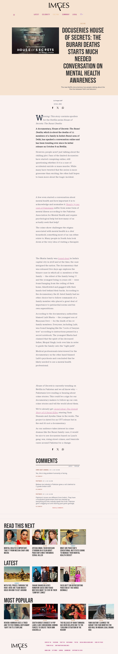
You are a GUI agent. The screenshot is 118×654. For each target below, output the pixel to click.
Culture (56, 14)
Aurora (61, 650)
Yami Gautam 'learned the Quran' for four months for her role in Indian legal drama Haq (101, 626)
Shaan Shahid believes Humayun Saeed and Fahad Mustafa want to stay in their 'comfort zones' (44, 589)
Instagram (69, 642)
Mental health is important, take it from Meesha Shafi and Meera (16, 550)
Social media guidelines (86, 642)
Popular (76, 466)
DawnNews (68, 650)
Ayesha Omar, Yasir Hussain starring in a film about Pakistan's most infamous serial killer (43, 552)
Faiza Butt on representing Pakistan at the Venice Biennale (71, 588)
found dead (63, 258)
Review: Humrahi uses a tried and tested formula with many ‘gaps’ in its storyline (16, 625)
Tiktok (76, 642)
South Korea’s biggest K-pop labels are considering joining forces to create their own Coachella (45, 626)
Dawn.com (47, 650)
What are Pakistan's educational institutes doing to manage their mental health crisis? (72, 552)
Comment (66, 14)
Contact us (48, 642)
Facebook (55, 642)
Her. (81, 14)
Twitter (62, 642)
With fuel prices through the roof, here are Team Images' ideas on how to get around (16, 588)
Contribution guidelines (62, 645)
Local (74, 14)
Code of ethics (99, 642)
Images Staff (58, 100)
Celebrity (46, 14)
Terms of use (49, 645)
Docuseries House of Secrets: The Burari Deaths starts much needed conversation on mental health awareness (83, 55)
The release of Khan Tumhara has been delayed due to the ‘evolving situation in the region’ (72, 626)
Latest (36, 14)
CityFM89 (54, 650)
